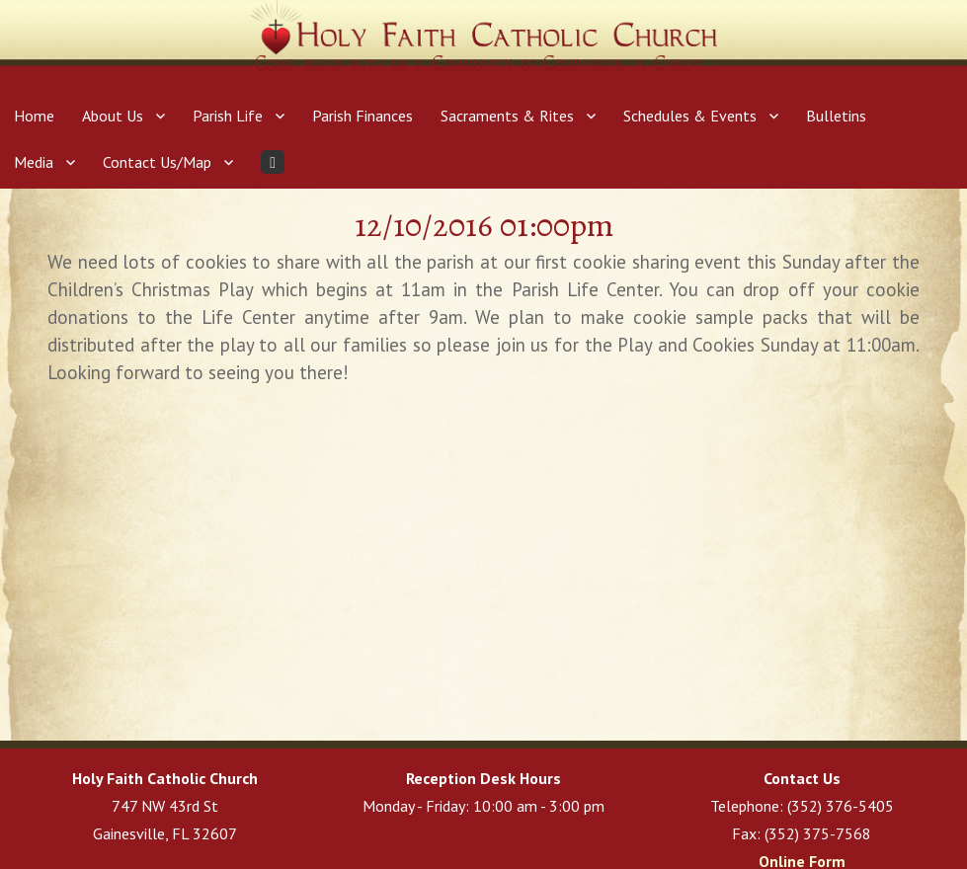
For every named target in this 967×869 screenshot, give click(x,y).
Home (34, 115)
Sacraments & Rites (507, 115)
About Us (112, 115)
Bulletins (836, 115)
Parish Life (228, 115)
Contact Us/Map (157, 162)
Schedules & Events (690, 115)
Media (33, 162)
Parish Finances (362, 115)
